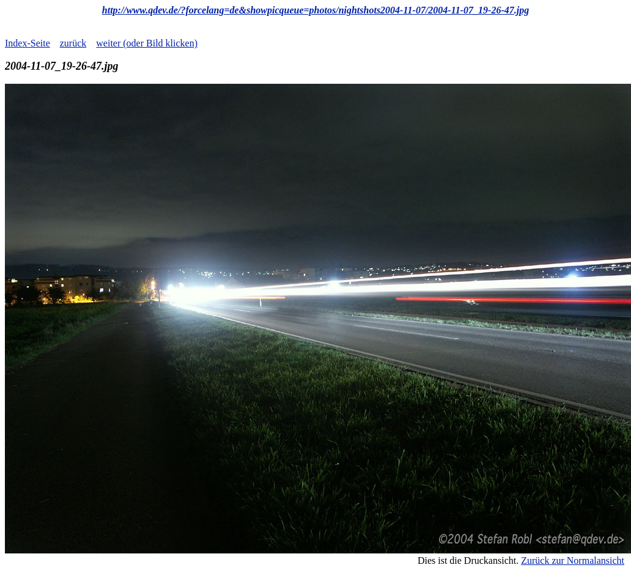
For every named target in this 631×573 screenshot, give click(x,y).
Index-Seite (27, 43)
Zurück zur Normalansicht (572, 560)
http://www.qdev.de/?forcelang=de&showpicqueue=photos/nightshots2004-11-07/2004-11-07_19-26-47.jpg (315, 10)
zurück (73, 43)
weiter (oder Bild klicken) (146, 43)
